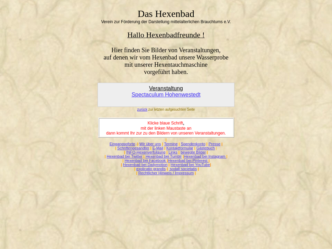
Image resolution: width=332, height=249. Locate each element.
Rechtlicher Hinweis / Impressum (166, 173)
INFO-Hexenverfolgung (145, 152)
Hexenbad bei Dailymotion (145, 165)
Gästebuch (205, 148)
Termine (170, 144)
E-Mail (158, 148)
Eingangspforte (122, 144)
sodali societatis (183, 169)
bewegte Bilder (193, 152)
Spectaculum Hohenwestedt (165, 95)
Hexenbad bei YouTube (190, 165)
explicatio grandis (151, 169)
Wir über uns (150, 144)
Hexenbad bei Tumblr (164, 156)
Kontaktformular (179, 148)
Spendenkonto (193, 144)
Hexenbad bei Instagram (205, 156)
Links (172, 152)
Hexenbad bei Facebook (145, 160)
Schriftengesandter (133, 148)
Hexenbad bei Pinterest (188, 160)
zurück (142, 109)
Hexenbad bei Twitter (124, 156)
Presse (214, 144)
